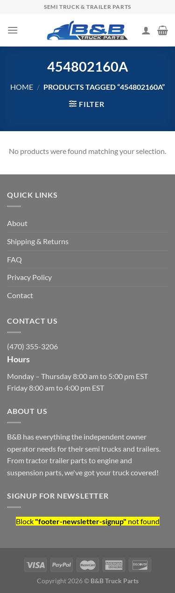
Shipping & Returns (38, 241)
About (17, 223)
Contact (20, 295)
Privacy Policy (29, 277)
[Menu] (12, 30)
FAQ (14, 259)
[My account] (146, 30)
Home (21, 86)
